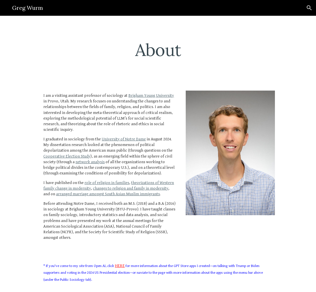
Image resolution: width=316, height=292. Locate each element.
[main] (158, 49)
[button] (309, 8)
